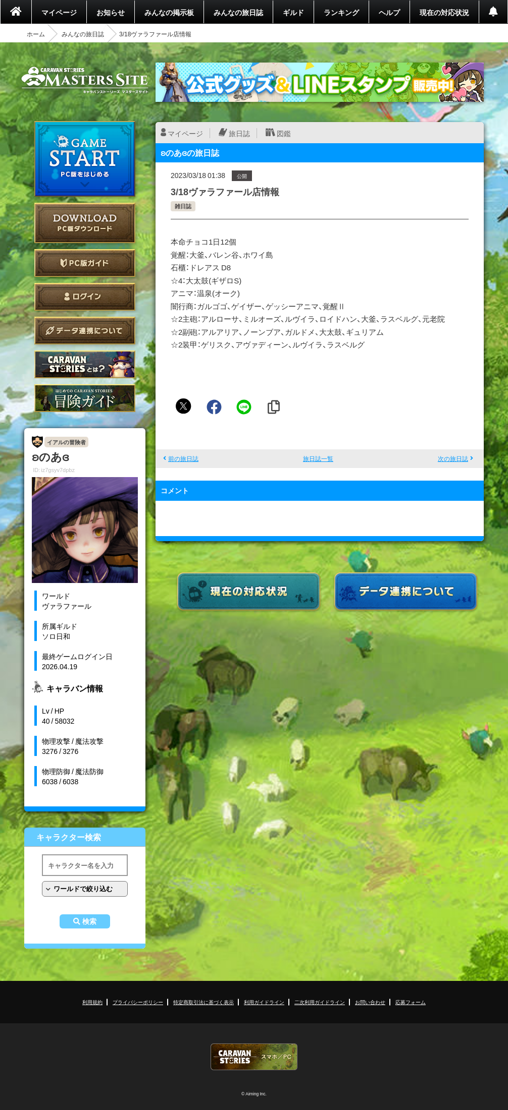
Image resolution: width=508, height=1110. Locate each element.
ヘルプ (389, 12)
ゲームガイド (84, 398)
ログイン (84, 297)
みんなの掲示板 (169, 12)
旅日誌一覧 (318, 458)
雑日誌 (183, 206)
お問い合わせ (370, 1002)
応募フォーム (410, 1002)
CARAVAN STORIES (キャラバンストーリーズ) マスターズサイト (84, 80)
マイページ (59, 12)
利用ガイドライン (264, 1002)
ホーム (36, 33)
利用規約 (92, 1002)
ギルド (293, 12)
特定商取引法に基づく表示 (203, 1002)
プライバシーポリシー (138, 1002)
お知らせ (110, 12)
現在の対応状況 (444, 12)
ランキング (341, 12)
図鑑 (284, 133)
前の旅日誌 (183, 458)
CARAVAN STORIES (254, 1056)
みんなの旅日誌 (238, 12)
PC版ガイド (84, 263)
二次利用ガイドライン (319, 1002)
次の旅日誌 (453, 458)
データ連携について (84, 330)
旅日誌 (239, 133)
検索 (89, 921)
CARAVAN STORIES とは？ (84, 364)
